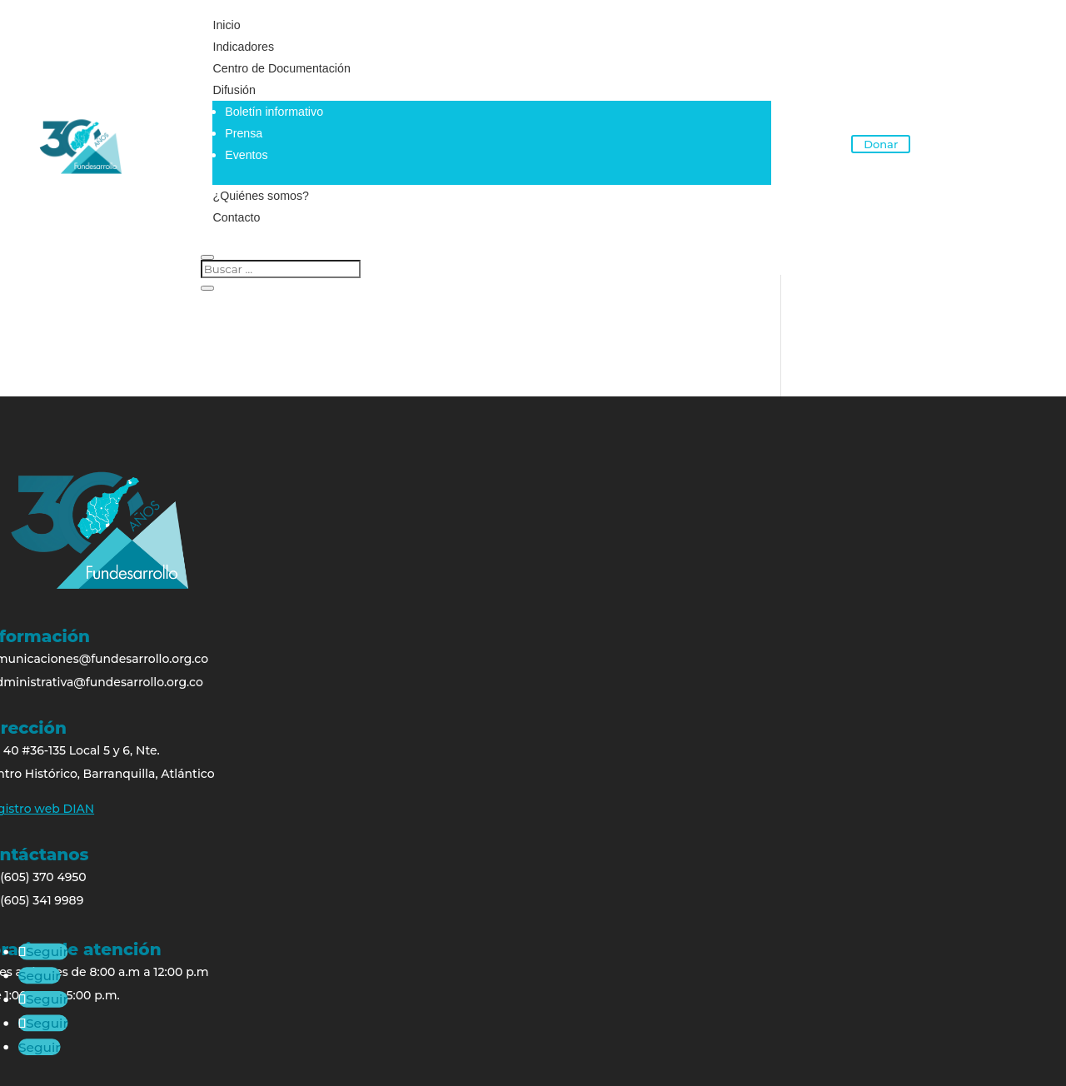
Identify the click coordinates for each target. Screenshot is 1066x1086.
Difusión (233, 90)
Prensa (242, 133)
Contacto (235, 217)
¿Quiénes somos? (259, 195)
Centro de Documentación (280, 68)
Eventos (245, 155)
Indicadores (242, 46)
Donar (881, 144)
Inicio (226, 25)
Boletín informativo (272, 111)
